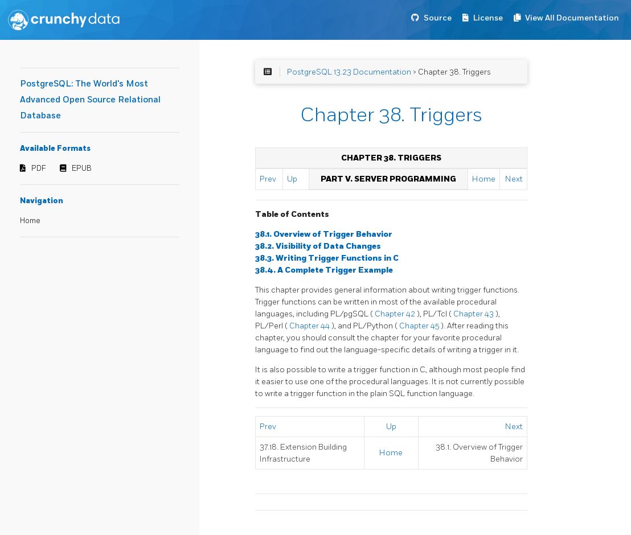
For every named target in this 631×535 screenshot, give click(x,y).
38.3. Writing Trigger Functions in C (327, 258)
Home (30, 220)
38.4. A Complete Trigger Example (324, 270)
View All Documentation (572, 18)
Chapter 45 (420, 326)
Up (292, 179)
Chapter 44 (310, 326)
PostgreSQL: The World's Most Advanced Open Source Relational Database (90, 100)
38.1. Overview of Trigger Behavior (323, 234)
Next (514, 179)
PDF (38, 168)
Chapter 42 (396, 314)
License (488, 18)
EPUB (82, 168)
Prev (268, 179)
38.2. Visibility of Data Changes (318, 246)
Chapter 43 (474, 314)
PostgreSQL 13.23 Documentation (349, 72)
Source (438, 18)
